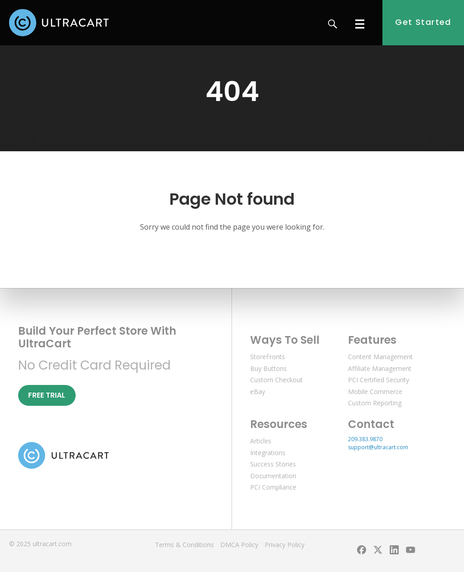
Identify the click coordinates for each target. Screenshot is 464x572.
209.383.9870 (365, 439)
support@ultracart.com (378, 447)
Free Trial (46, 395)
